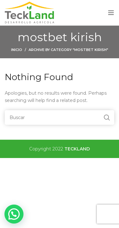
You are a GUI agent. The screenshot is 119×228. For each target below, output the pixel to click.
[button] (13, 214)
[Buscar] (59, 117)
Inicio (16, 50)
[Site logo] (30, 12)
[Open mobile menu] (111, 12)
